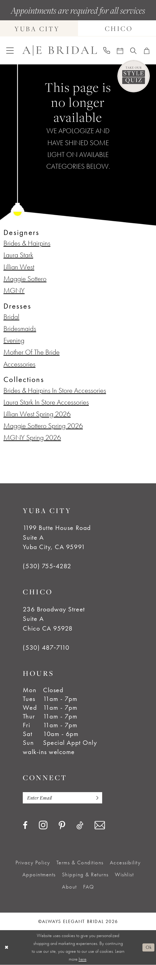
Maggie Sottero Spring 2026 (43, 425)
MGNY (14, 290)
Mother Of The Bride (31, 352)
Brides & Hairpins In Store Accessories (54, 390)
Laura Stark (18, 254)
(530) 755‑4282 (47, 566)
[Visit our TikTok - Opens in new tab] (79, 826)
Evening (13, 340)
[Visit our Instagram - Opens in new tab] (43, 825)
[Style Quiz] (133, 76)
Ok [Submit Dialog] (148, 948)
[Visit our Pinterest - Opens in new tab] (62, 826)
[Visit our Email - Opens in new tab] (100, 826)
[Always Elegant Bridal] (59, 50)
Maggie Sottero (24, 278)
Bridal (11, 316)
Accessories (19, 364)
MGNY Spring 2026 (32, 437)
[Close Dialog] (7, 948)
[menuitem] (10, 50)
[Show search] (133, 50)
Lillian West (18, 266)
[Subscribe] (98, 798)
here (83, 959)
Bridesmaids (19, 328)
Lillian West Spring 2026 (37, 413)
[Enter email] (64, 798)
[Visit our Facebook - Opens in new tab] (25, 826)
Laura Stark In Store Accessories (46, 402)
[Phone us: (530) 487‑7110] (106, 50)
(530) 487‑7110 (46, 647)
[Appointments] (120, 50)
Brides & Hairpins (26, 243)
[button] (10, 50)
